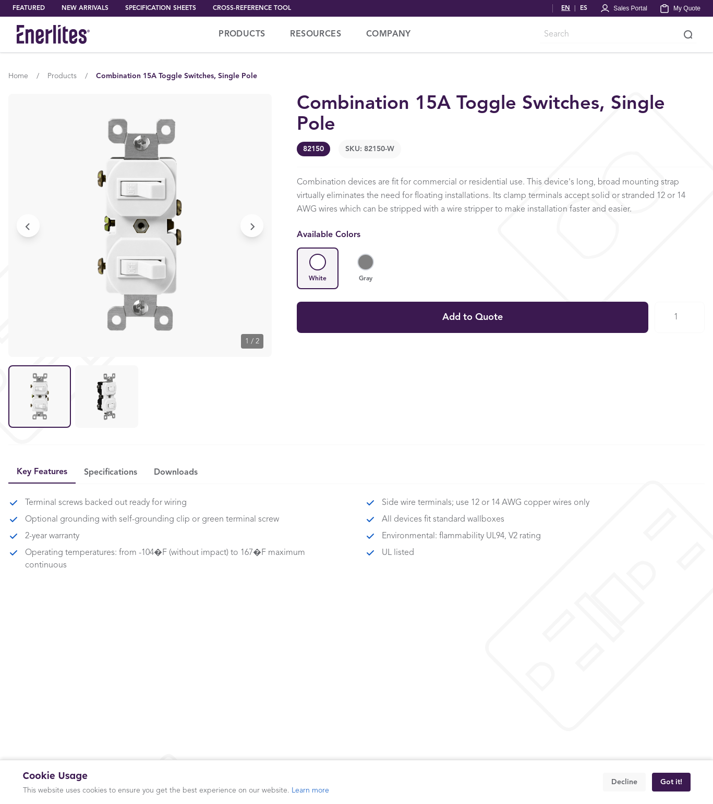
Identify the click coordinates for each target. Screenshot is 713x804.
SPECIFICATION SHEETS (160, 8)
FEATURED (29, 8)
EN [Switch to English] (565, 8)
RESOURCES (315, 34)
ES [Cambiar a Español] (583, 8)
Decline (624, 782)
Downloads (176, 472)
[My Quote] (680, 8)
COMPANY (388, 34)
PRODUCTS (242, 34)
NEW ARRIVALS (85, 8)
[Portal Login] (623, 8)
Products (62, 76)
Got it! (671, 782)
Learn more (310, 790)
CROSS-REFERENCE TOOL (252, 8)
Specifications (110, 472)
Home (18, 76)
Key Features (42, 472)
